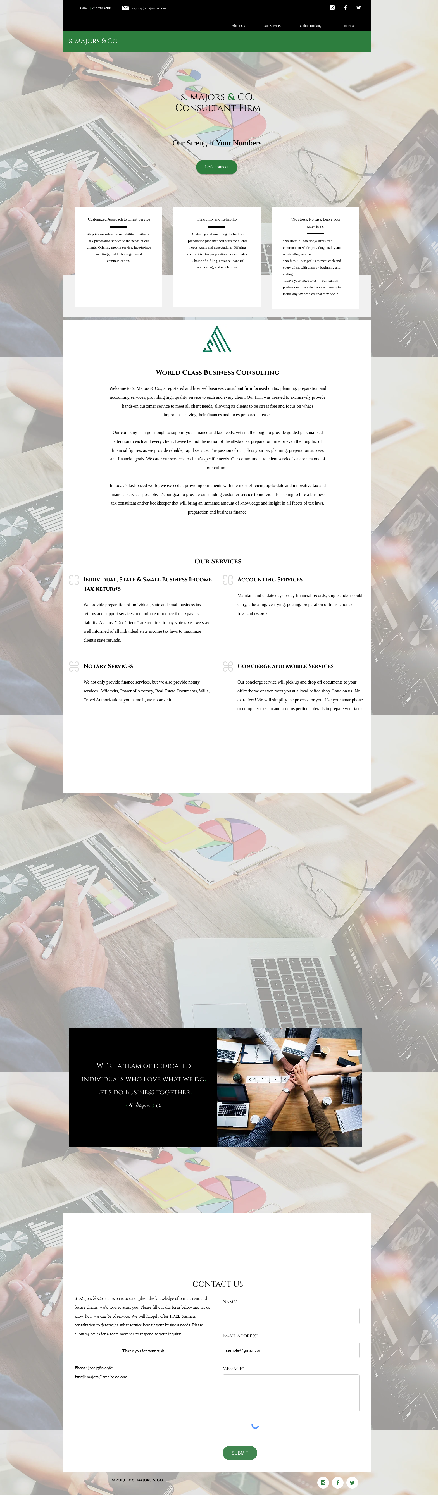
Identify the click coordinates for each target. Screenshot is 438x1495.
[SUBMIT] (240, 1453)
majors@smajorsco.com (148, 8)
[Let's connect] (216, 167)
